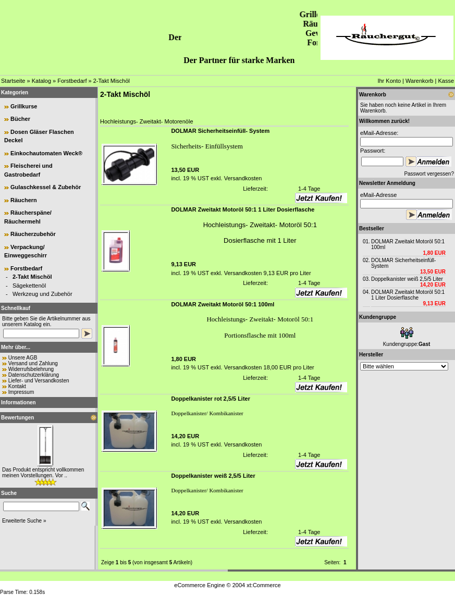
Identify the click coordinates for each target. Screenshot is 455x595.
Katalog (41, 81)
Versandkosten (242, 178)
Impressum (21, 392)
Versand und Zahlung (33, 363)
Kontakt (17, 386)
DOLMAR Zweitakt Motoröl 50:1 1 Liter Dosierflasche (408, 295)
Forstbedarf (72, 81)
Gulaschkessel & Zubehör (45, 187)
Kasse (446, 81)
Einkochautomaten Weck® (46, 153)
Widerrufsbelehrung (31, 369)
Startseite (13, 81)
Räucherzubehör (33, 234)
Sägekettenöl (29, 285)
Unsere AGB (23, 358)
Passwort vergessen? (429, 174)
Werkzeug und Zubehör (42, 294)
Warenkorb (419, 81)
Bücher (20, 119)
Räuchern (23, 200)
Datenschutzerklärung (33, 375)
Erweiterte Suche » (24, 521)
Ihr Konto (389, 81)
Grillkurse (23, 106)
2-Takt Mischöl (111, 81)
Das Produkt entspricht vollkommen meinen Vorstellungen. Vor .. (43, 472)
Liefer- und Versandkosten (38, 380)
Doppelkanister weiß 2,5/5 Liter (407, 279)
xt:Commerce (263, 585)
